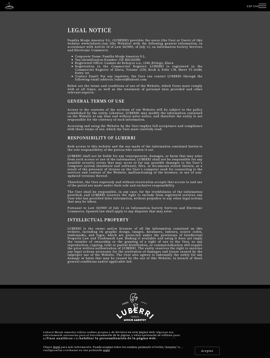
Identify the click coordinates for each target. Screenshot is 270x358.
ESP (249, 6)
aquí (106, 350)
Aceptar (207, 351)
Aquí (56, 347)
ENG (256, 6)
